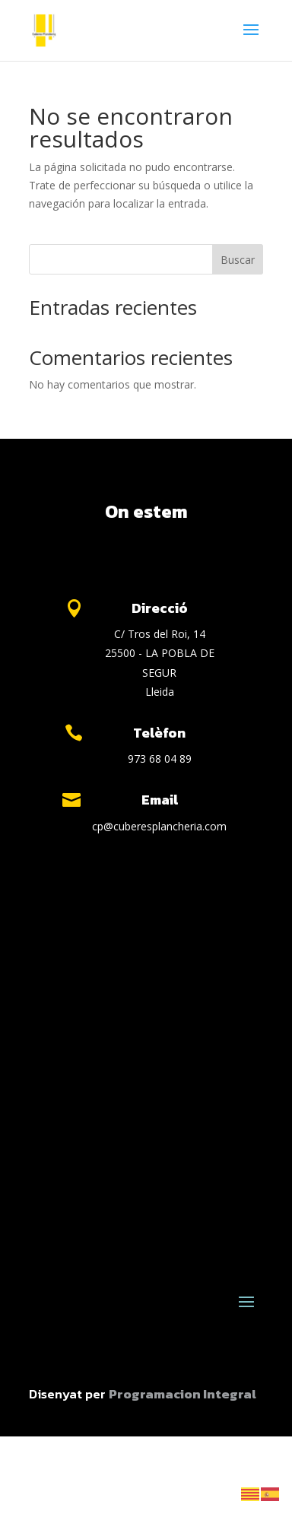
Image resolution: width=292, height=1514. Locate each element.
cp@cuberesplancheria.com (159, 826)
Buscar (238, 259)
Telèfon (159, 732)
